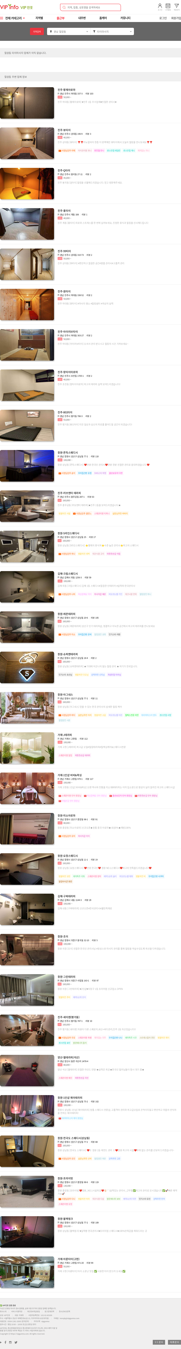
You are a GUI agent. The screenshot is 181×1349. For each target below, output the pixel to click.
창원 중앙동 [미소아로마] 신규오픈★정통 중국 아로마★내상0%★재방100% (94, 827)
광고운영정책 (49, 1311)
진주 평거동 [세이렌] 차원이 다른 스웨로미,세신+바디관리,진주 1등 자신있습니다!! (97, 1029)
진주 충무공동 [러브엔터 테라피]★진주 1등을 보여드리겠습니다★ (89, 505)
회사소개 (3, 1311)
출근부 (61, 18)
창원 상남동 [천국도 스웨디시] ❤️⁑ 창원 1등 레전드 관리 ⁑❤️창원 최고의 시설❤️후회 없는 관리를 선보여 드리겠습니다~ (116, 1150)
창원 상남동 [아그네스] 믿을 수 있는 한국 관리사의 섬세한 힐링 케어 (90, 706)
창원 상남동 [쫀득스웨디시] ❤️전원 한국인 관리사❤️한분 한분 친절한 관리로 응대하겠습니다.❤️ (104, 464)
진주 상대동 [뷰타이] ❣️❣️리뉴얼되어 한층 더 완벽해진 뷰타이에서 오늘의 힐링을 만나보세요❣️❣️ (105, 142)
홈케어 (103, 18)
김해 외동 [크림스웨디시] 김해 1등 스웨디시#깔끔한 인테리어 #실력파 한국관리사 (96, 585)
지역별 (39, 18)
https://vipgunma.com (20, 1333)
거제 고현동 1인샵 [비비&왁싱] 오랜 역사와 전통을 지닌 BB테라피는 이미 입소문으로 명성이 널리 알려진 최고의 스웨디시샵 (116, 787)
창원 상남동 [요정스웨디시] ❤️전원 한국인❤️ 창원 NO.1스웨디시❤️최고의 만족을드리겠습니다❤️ (105, 868)
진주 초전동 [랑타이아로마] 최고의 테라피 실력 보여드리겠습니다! (89, 384)
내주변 (82, 18)
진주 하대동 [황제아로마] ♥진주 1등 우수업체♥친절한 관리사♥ (87, 102)
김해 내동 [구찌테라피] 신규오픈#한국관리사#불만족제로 (85, 908)
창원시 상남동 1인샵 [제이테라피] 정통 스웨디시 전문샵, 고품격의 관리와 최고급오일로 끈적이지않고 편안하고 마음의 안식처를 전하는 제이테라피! (117, 1111)
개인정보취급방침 (33, 1311)
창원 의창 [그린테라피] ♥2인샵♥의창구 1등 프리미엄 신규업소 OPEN (90, 989)
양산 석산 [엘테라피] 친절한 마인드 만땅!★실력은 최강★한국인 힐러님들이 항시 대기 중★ (101, 1069)
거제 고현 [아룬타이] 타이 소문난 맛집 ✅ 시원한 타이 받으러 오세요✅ (91, 1271)
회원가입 (176, 18)
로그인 (163, 18)
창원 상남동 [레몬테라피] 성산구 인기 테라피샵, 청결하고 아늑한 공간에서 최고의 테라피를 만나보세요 (106, 626)
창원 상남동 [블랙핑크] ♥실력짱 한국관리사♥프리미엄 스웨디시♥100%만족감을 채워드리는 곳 (102, 1231)
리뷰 (89, 93)
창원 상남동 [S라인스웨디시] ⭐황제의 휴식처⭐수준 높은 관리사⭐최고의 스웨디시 (98, 545)
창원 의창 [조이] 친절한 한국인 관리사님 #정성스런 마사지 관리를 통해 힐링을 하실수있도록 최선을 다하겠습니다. (112, 948)
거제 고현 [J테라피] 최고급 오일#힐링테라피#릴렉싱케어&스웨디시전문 (92, 747)
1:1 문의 (159, 1342)
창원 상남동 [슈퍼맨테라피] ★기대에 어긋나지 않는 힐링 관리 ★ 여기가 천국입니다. (98, 666)
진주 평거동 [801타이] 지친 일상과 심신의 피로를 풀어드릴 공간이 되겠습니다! (95, 424)
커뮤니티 (125, 18)
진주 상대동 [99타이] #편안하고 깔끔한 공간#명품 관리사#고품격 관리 (91, 263)
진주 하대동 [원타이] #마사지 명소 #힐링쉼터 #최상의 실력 (85, 303)
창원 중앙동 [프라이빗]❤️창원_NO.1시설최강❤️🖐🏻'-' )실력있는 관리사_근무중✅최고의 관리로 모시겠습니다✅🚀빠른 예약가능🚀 (117, 1192)
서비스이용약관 (16, 1311)
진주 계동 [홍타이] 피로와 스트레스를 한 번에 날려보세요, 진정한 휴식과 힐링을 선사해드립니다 (103, 222)
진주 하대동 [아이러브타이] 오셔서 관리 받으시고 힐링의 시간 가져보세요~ (93, 343)
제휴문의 (174, 1342)
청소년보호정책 (64, 1311)
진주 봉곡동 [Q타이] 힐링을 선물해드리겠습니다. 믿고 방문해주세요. (90, 182)
